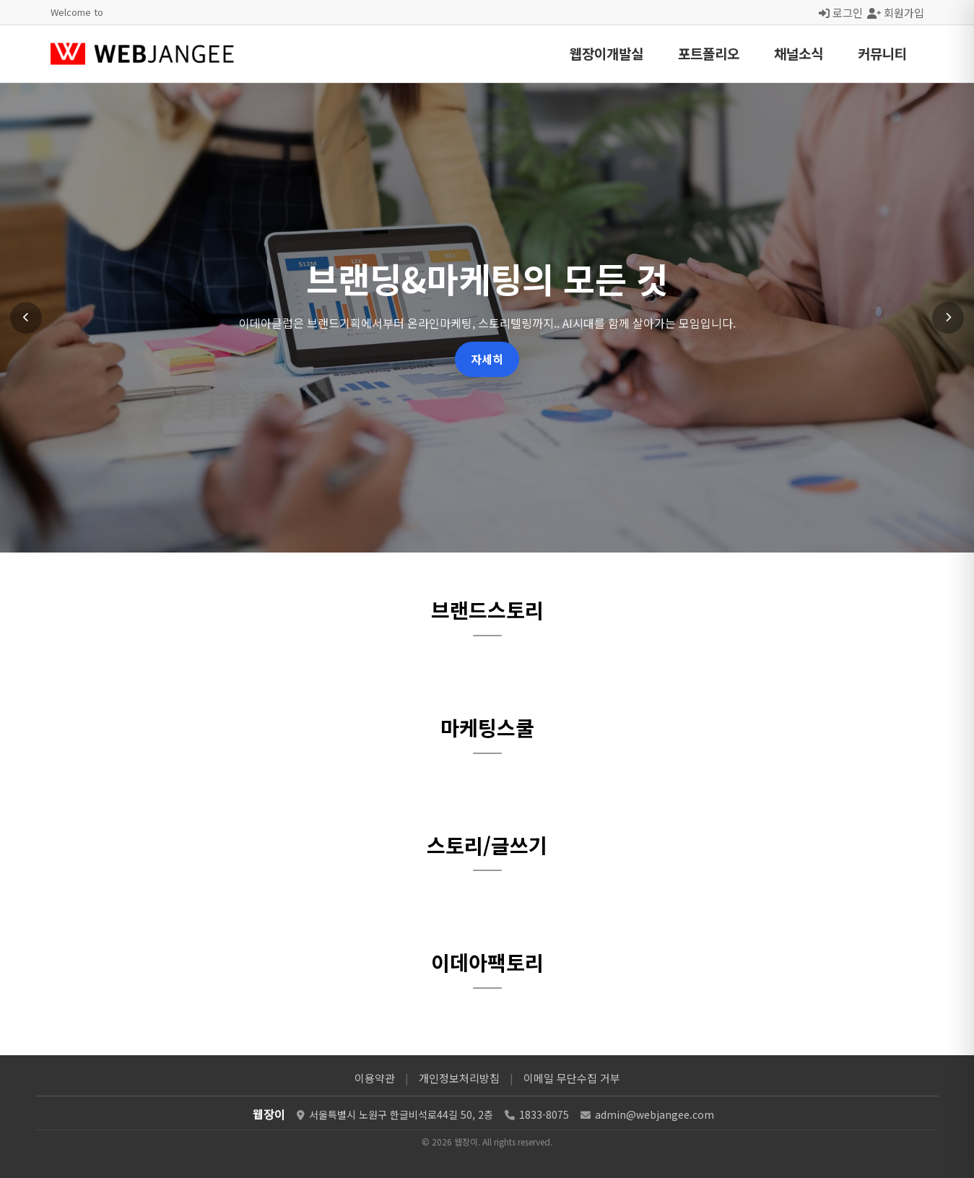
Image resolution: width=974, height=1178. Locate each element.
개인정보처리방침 (459, 1078)
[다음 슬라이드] (948, 318)
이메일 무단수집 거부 (571, 1078)
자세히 (487, 359)
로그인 (841, 12)
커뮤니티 (882, 53)
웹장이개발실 (606, 53)
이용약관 (375, 1078)
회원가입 (895, 12)
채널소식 (798, 53)
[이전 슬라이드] (26, 318)
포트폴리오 (708, 53)
